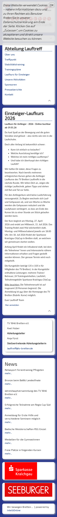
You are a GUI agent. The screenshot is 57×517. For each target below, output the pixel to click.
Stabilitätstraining (14, 64)
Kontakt (9, 94)
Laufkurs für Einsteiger (17, 74)
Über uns (10, 54)
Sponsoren (11, 84)
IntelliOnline (14, 510)
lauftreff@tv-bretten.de (20, 348)
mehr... (8, 373)
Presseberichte (13, 89)
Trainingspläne (13, 69)
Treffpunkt (10, 59)
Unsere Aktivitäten (15, 79)
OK (52, 5)
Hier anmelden (12, 305)
